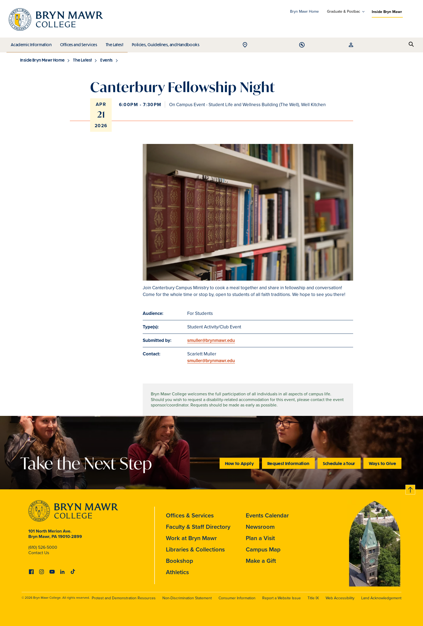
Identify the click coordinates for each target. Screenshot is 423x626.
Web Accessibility (340, 598)
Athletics (177, 572)
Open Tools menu (386, 45)
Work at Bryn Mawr (191, 538)
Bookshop (179, 560)
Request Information (288, 463)
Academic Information (31, 43)
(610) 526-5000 (42, 547)
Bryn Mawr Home (304, 11)
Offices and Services (77, 43)
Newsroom (260, 526)
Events (106, 60)
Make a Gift (261, 560)
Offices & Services (190, 515)
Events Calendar (267, 515)
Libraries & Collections (195, 549)
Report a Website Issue (281, 598)
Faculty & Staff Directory (198, 526)
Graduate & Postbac (343, 11)
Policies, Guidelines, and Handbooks (163, 43)
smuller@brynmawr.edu (211, 340)
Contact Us (38, 553)
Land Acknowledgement (381, 598)
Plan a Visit (260, 538)
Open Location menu (373, 45)
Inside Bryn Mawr (387, 11)
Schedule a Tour (339, 463)
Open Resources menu (399, 45)
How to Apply (239, 463)
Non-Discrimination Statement (187, 598)
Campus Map (263, 549)
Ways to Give (382, 463)
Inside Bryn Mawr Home (42, 60)
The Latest (113, 43)
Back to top (410, 489)
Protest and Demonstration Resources (124, 598)
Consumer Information (237, 598)
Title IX (313, 598)
